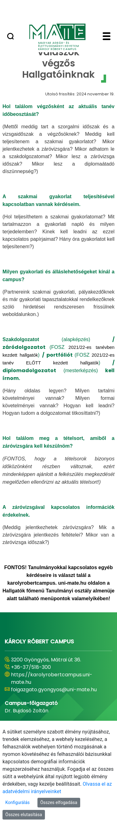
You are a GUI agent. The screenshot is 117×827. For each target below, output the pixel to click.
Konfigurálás (17, 802)
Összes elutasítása (23, 814)
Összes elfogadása (58, 802)
